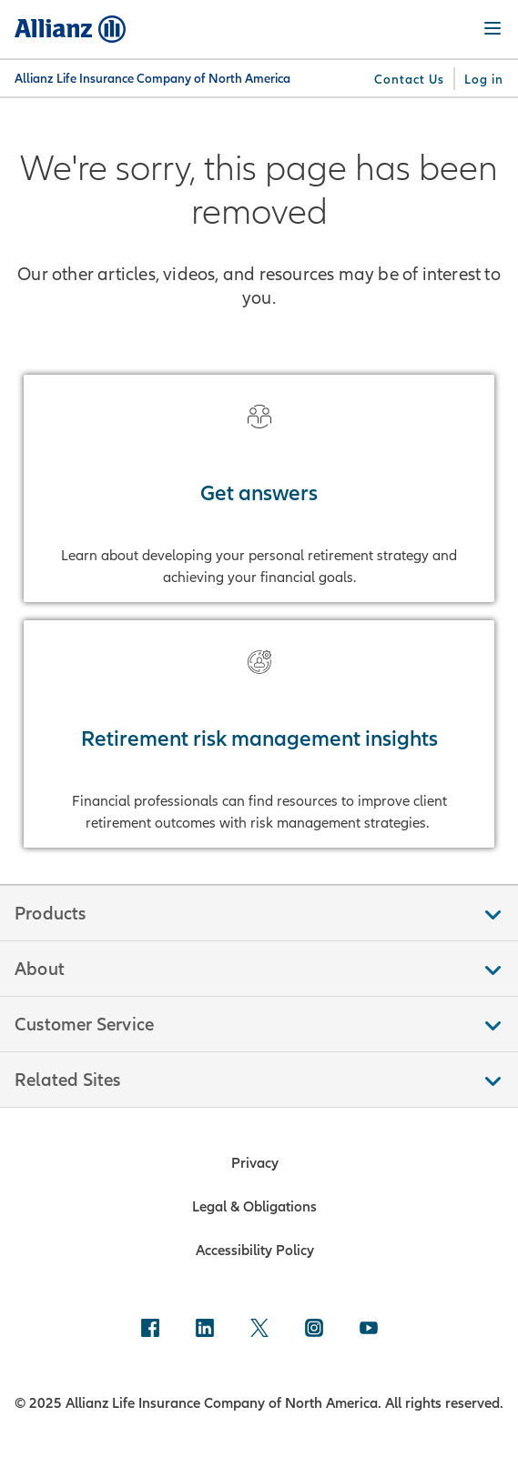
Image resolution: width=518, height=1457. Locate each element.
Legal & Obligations (254, 1206)
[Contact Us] (409, 79)
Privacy (255, 1162)
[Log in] (483, 79)
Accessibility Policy (255, 1249)
